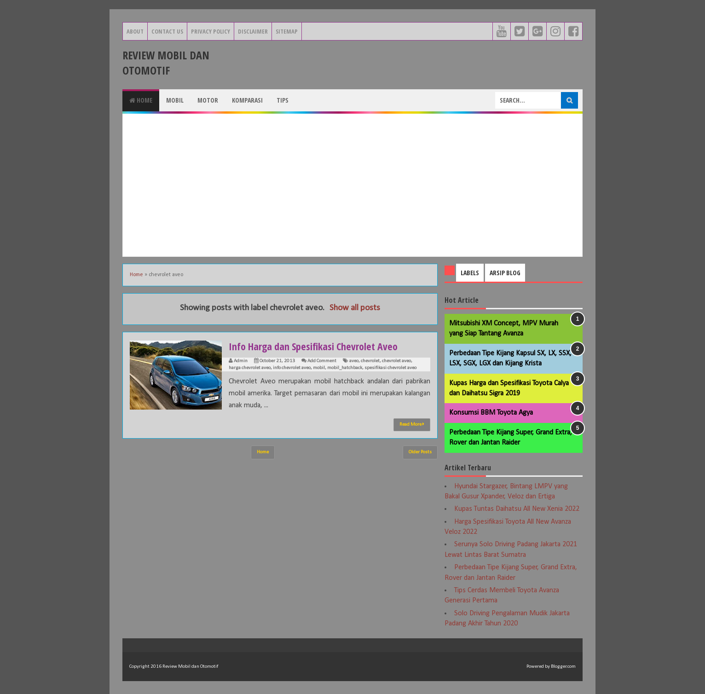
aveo (353, 361)
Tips (283, 100)
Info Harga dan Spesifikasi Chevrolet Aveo (313, 346)
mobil (319, 367)
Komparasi (247, 100)
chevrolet (370, 361)
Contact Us (167, 31)
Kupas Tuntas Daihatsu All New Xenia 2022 (516, 509)
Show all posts (354, 308)
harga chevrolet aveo (250, 367)
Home (140, 100)
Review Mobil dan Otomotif (165, 62)
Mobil (175, 100)
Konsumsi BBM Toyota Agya (491, 412)
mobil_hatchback (344, 367)
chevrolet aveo (396, 361)
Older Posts (420, 452)
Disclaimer (253, 31)
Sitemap (287, 31)
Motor (207, 100)
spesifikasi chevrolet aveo (390, 367)
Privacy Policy (210, 31)
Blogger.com (563, 666)
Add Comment (321, 361)
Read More (411, 424)
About (135, 31)
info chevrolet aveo (292, 367)
